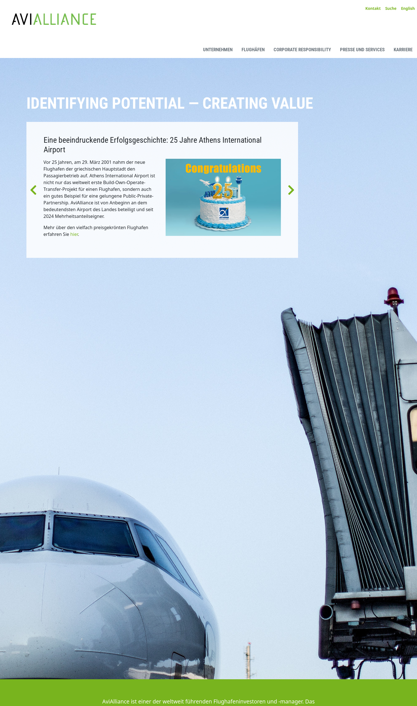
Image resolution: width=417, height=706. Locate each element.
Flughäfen (253, 49)
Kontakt (373, 8)
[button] (33, 190)
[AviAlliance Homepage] (49, 49)
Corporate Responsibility (302, 49)
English (408, 8)
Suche (390, 8)
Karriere (403, 49)
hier (74, 234)
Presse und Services (362, 49)
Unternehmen (218, 49)
